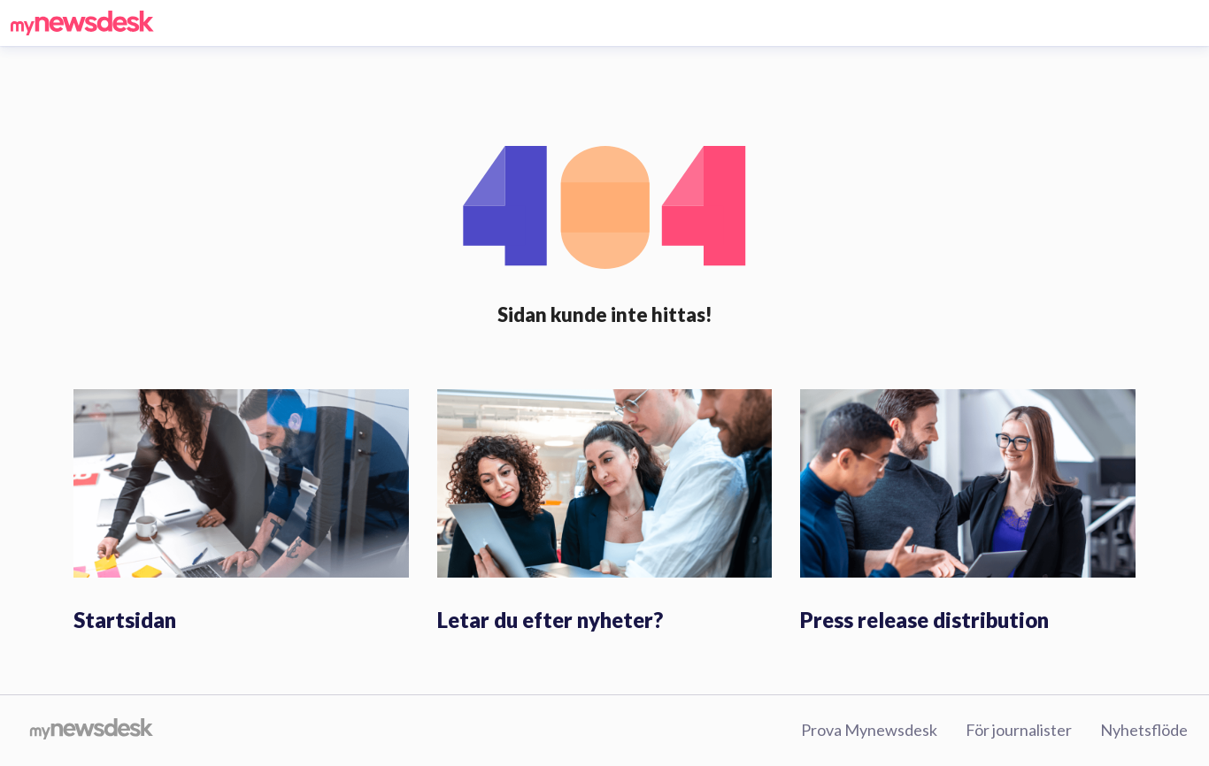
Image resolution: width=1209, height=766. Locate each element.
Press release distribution (924, 619)
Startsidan (124, 619)
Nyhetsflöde (1144, 729)
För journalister (1019, 729)
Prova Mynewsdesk (869, 729)
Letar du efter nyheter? (550, 619)
